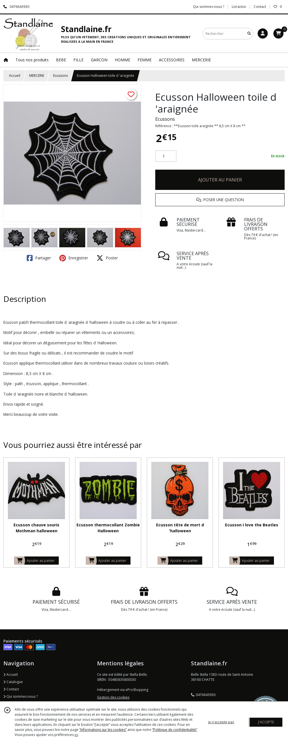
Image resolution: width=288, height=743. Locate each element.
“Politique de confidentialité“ (174, 729)
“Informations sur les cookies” (103, 729)
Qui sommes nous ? (20, 696)
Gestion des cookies (113, 697)
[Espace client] (262, 33)
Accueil (14, 75)
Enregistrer (73, 258)
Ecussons (60, 75)
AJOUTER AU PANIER (220, 180)
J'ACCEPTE (266, 722)
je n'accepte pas (221, 722)
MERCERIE (36, 75)
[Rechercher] (249, 33)
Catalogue (13, 681)
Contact (260, 6)
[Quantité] (165, 156)
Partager (39, 258)
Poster (107, 258)
